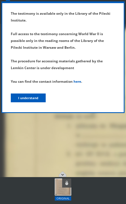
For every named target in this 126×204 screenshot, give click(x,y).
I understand (28, 98)
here (77, 81)
